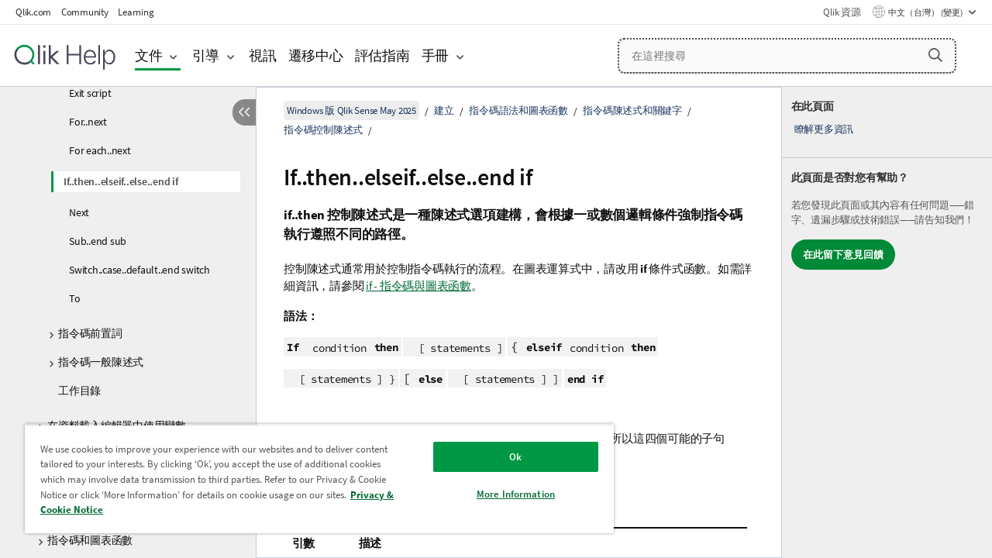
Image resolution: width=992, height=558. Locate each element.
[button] (935, 55)
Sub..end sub (97, 241)
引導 (206, 55)
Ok (504, 456)
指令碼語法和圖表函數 (518, 110)
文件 (149, 55)
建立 (444, 110)
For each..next (100, 150)
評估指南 (382, 55)
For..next (88, 122)
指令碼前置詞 (90, 333)
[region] (312, 478)
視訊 (263, 55)
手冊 (436, 55)
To (75, 298)
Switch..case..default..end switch (139, 270)
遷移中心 (315, 55)
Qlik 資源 (841, 12)
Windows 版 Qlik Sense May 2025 (351, 110)
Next (79, 212)
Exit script (90, 93)
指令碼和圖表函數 (90, 540)
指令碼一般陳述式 (100, 362)
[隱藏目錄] (244, 112)
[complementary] (887, 322)
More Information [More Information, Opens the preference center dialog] (504, 494)
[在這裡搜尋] (787, 56)
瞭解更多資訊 (824, 129)
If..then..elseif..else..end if (121, 181)
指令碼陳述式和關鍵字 (632, 110)
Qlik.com (33, 12)
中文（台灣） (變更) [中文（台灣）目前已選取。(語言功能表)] (926, 12)
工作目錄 (79, 391)
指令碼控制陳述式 (323, 129)
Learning (135, 12)
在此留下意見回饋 (843, 254)
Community (84, 12)
